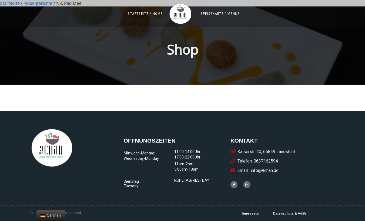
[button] (145, 13)
